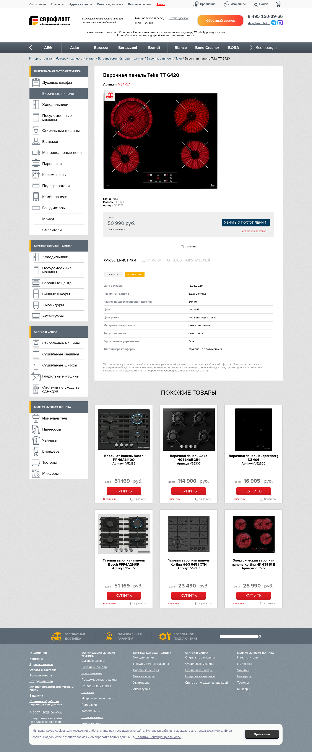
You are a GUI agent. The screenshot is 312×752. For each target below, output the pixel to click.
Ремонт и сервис (140, 4)
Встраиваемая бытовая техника (121, 58)
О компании (37, 4)
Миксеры (50, 473)
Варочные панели (159, 58)
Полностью (134, 274)
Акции (160, 4)
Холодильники (55, 104)
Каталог (89, 58)
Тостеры (49, 462)
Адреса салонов (80, 4)
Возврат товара (40, 675)
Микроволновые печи (62, 152)
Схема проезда (178, 18)
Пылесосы (51, 429)
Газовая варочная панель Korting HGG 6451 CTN (188, 562)
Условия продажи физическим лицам (51, 688)
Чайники (49, 440)
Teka (179, 58)
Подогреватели (56, 185)
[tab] (121, 260)
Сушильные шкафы (59, 365)
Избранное (238, 4)
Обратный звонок (220, 20)
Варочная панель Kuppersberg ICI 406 (253, 458)
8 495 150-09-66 (265, 16)
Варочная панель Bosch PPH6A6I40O (123, 458)
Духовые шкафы (57, 82)
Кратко (113, 274)
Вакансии (36, 695)
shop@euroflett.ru (259, 23)
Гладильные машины (61, 376)
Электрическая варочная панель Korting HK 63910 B (253, 562)
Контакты (57, 4)
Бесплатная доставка (253, 231)
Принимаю (262, 734)
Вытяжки (50, 141)
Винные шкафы (56, 294)
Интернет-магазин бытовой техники (54, 58)
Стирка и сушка (45, 332)
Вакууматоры (54, 207)
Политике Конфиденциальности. (158, 737)
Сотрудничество (41, 681)
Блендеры (51, 451)
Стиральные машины (61, 130)
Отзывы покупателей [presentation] (188, 260)
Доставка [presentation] (151, 260)
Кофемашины (54, 174)
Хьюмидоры (53, 305)
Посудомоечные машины (57, 117)
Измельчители (55, 418)
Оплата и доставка (110, 4)
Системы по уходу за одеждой (61, 389)
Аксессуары (53, 316)
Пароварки (52, 163)
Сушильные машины (60, 354)
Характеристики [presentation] (120, 260)
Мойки (48, 218)
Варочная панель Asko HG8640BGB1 (188, 458)
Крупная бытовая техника (53, 245)
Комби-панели (54, 196)
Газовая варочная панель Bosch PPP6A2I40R (124, 562)
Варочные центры (58, 283)
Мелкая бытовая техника (52, 407)
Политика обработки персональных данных (45, 702)
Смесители (52, 230)
